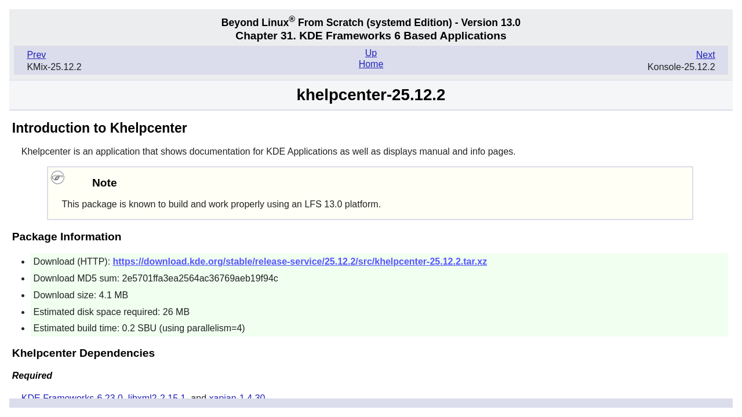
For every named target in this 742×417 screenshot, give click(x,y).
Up (371, 53)
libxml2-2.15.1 (157, 398)
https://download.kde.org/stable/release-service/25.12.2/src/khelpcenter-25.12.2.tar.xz (300, 261)
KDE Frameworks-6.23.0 (72, 398)
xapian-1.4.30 (237, 398)
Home (371, 64)
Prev (36, 55)
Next (705, 55)
